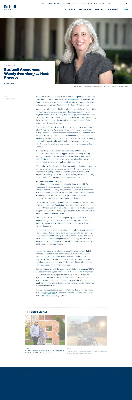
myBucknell (99, 3)
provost (86, 105)
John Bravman (73, 100)
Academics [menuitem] (99, 9)
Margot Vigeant (49, 293)
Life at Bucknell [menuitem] (112, 9)
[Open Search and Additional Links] (125, 9)
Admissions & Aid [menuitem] (85, 9)
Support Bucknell (54, 3)
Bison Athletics (85, 3)
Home (5, 16)
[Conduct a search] (116, 3)
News (74, 3)
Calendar (66, 3)
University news (9, 99)
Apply (43, 3)
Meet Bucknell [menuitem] (70, 9)
